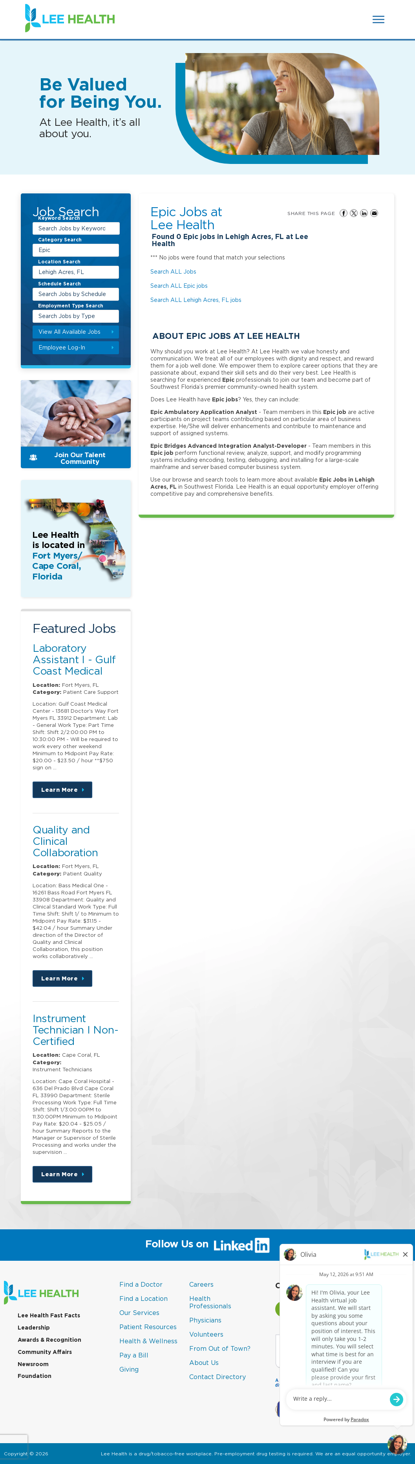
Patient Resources (148, 1326)
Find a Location (143, 1298)
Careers (201, 1284)
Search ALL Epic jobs (179, 286)
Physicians (205, 1320)
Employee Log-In (61, 347)
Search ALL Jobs (173, 271)
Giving (129, 1369)
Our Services (139, 1312)
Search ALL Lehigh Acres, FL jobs (195, 300)
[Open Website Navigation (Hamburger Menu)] (378, 19)
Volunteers (206, 1334)
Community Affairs (45, 1351)
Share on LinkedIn (364, 213)
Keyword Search (59, 218)
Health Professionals (210, 1302)
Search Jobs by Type (66, 316)
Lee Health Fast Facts (49, 1315)
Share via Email (374, 213)
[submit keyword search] (112, 228)
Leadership (34, 1327)
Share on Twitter (354, 213)
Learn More (66, 792)
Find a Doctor (141, 1284)
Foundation (34, 1375)
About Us (204, 1362)
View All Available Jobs (69, 332)
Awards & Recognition (49, 1339)
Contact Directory (217, 1376)
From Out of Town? (219, 1348)
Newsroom (33, 1364)
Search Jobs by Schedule (72, 294)
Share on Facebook (343, 213)
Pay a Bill (133, 1355)
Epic (44, 250)
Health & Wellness (148, 1340)
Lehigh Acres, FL (61, 272)
